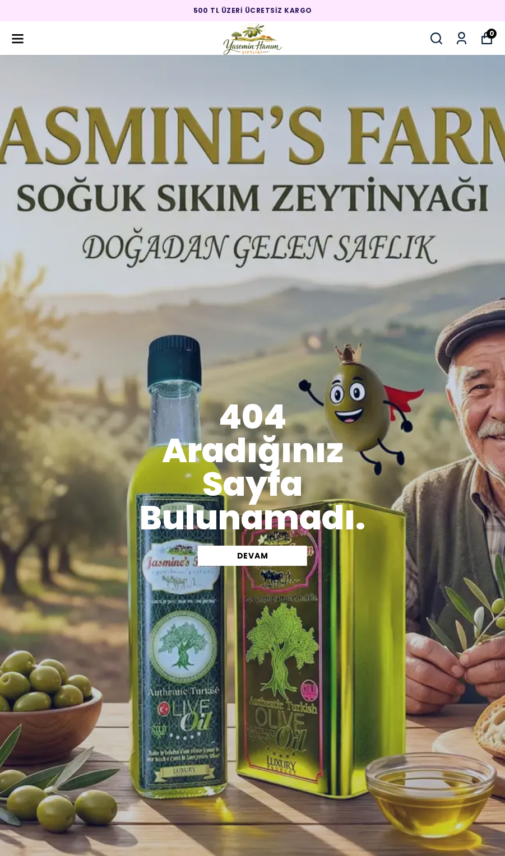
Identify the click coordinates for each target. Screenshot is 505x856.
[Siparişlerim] (462, 38)
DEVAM (252, 555)
